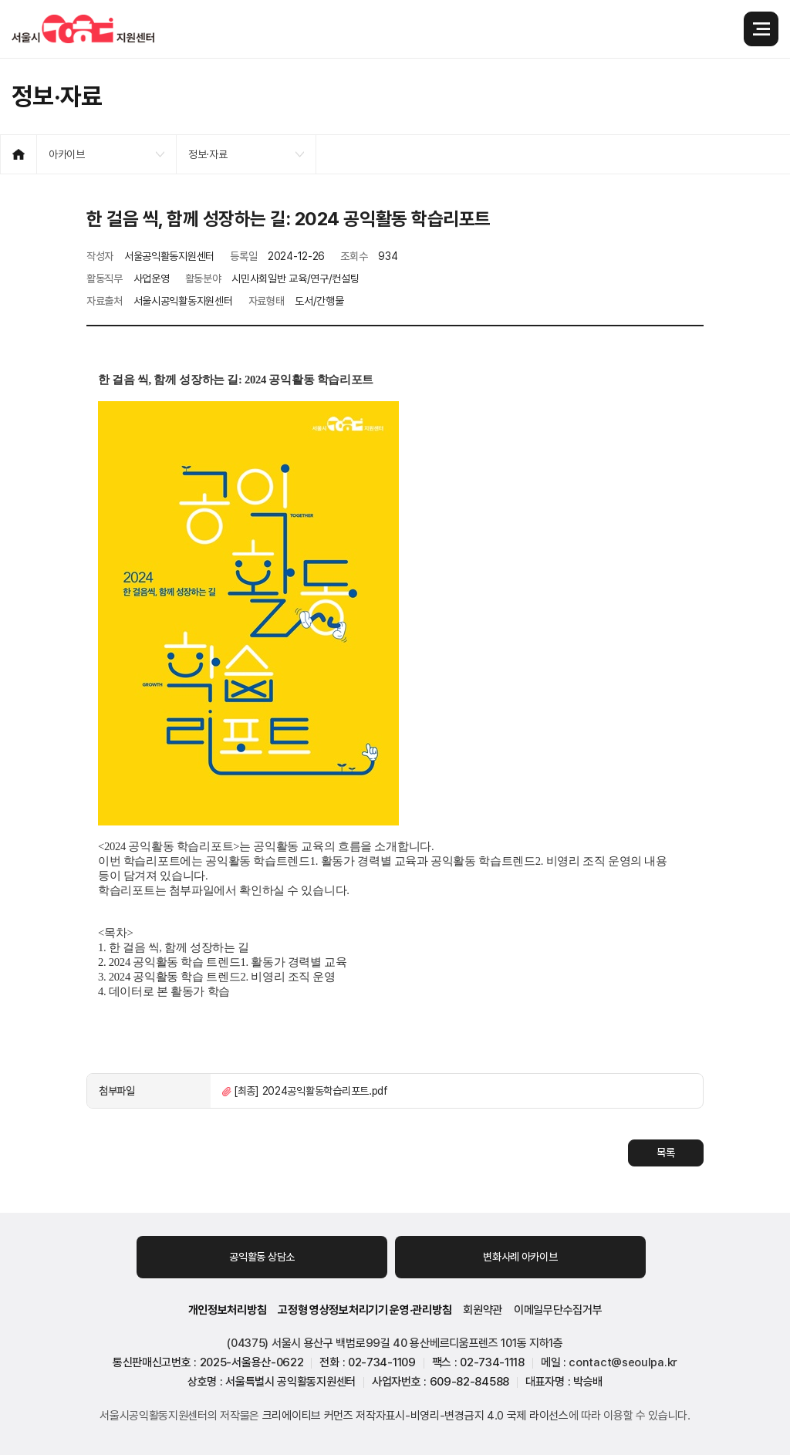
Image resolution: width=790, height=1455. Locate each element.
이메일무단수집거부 (558, 1310)
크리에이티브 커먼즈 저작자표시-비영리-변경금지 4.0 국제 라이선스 (415, 1416)
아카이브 (67, 154)
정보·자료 (208, 154)
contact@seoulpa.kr (623, 1362)
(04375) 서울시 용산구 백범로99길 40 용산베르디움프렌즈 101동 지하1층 (395, 1343)
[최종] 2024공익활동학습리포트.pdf (311, 1091)
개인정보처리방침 (227, 1310)
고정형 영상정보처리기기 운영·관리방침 (364, 1310)
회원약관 (482, 1310)
